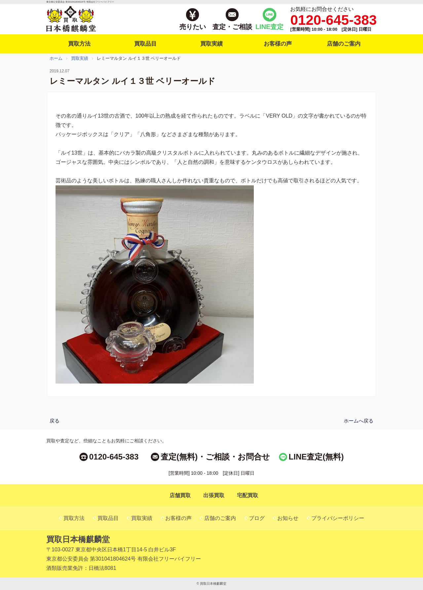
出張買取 (213, 495)
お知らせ (287, 518)
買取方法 (79, 44)
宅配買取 (247, 495)
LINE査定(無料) (316, 456)
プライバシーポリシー (337, 518)
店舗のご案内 (344, 44)
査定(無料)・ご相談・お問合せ (215, 456)
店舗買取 (180, 495)
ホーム (56, 58)
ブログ (257, 518)
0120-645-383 (113, 456)
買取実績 (211, 44)
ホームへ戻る (358, 420)
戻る (54, 420)
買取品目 (145, 44)
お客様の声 (278, 44)
